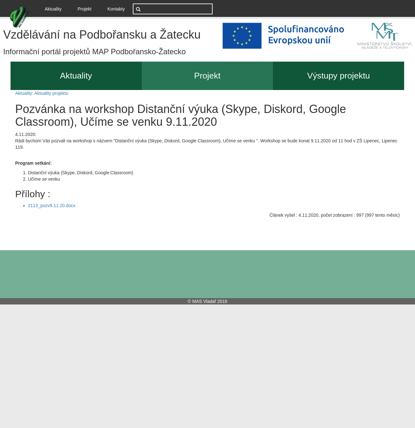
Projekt (85, 8)
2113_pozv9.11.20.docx (52, 205)
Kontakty (116, 8)
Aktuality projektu (51, 93)
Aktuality (55, 8)
